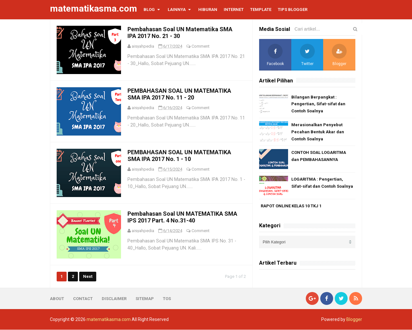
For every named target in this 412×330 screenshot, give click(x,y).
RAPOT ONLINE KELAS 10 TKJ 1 (291, 205)
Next (87, 276)
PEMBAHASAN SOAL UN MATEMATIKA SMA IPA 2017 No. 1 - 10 (179, 155)
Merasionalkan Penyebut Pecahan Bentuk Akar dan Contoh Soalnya (317, 131)
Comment (201, 46)
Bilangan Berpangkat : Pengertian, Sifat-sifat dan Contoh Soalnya (318, 104)
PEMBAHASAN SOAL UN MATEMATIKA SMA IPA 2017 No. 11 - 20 (179, 94)
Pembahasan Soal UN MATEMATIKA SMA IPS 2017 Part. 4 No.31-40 (182, 217)
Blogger (354, 319)
